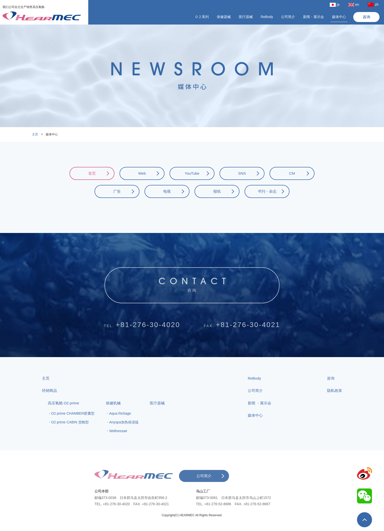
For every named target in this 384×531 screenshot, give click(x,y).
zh (373, 5)
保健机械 (113, 412)
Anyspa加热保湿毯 (123, 432)
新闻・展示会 (313, 17)
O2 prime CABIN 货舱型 (70, 432)
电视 (167, 191)
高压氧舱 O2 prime (63, 412)
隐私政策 (334, 400)
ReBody (267, 17)
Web (142, 173)
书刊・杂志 (267, 191)
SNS (242, 173)
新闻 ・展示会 (259, 412)
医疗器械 (246, 17)
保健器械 (224, 17)
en (353, 5)
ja (335, 5)
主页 (35, 134)
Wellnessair (118, 440)
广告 (117, 191)
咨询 (366, 17)
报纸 (217, 191)
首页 (92, 173)
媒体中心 (339, 17)
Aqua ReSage (120, 423)
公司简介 (288, 17)
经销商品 (49, 400)
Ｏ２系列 (202, 17)
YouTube (192, 173)
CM (292, 173)
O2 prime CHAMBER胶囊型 (72, 423)
